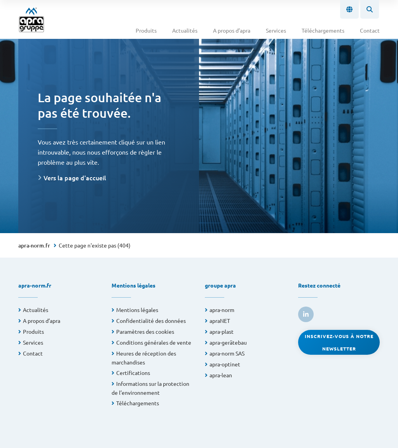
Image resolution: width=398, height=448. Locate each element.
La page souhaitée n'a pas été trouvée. (99, 105)
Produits (146, 30)
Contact (370, 30)
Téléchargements (323, 30)
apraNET (219, 320)
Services (276, 30)
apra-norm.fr (34, 245)
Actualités (184, 30)
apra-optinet (224, 364)
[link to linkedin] (306, 314)
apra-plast (221, 331)
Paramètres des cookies (145, 331)
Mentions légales (137, 309)
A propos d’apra (231, 30)
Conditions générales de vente (153, 342)
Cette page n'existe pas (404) (95, 245)
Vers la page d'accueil (75, 177)
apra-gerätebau (228, 342)
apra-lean (220, 374)
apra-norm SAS (226, 353)
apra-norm (221, 309)
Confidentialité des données (151, 320)
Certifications (133, 372)
